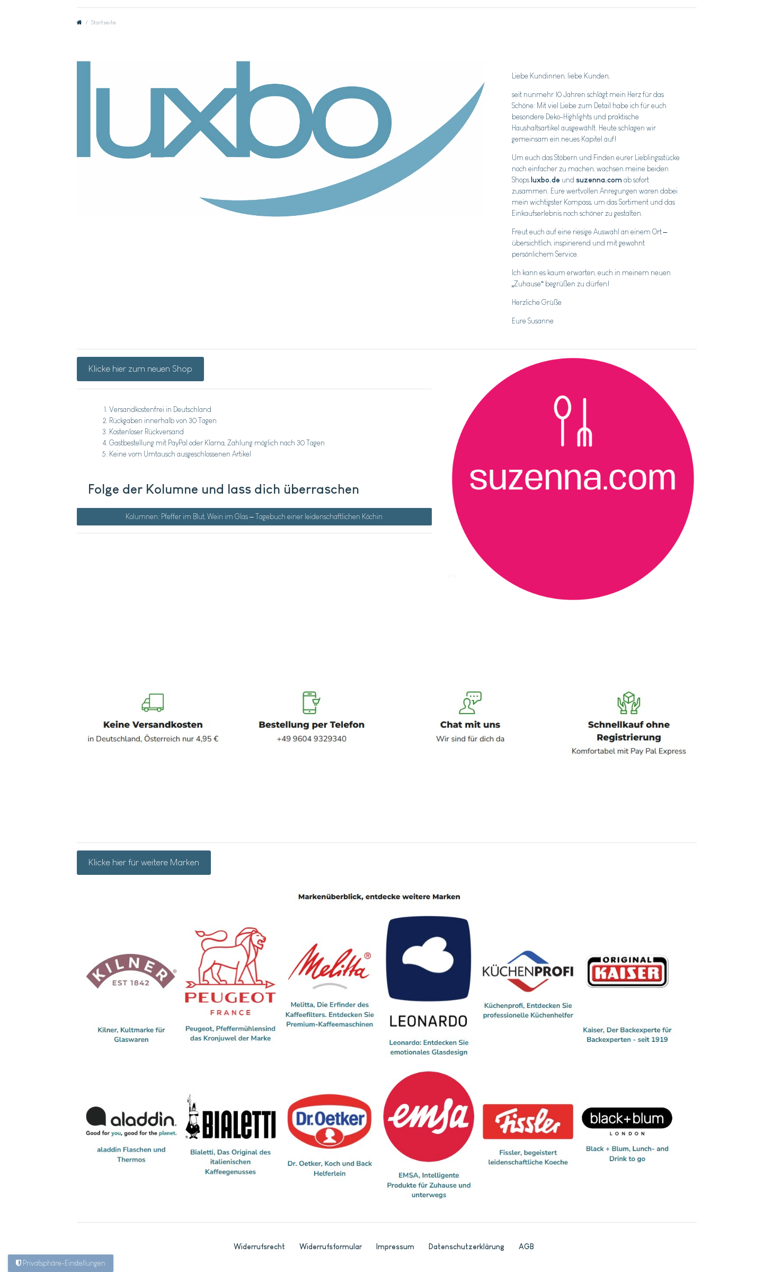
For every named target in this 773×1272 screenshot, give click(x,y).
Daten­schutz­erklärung (466, 1246)
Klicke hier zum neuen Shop (140, 368)
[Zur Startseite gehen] (79, 22)
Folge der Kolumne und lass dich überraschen (223, 488)
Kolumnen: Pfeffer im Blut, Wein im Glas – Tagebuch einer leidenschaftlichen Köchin (254, 516)
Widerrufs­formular (330, 1246)
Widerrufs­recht (259, 1246)
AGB (526, 1246)
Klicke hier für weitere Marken (143, 862)
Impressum (395, 1246)
